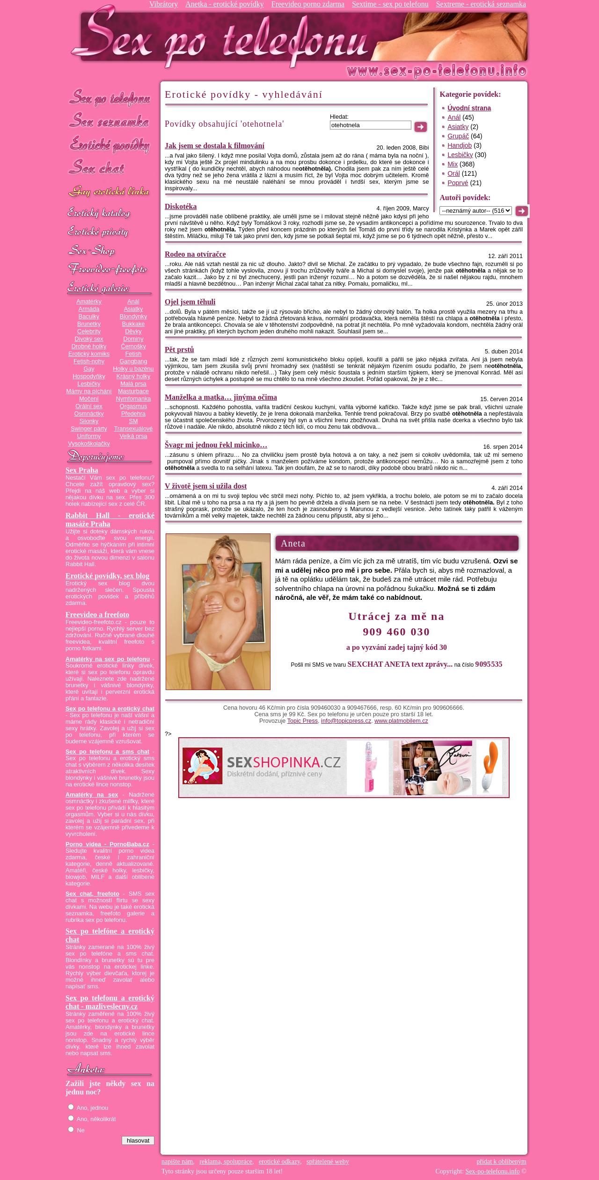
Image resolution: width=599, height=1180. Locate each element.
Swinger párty (89, 428)
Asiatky (133, 309)
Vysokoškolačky (89, 443)
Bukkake (133, 324)
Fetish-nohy (88, 361)
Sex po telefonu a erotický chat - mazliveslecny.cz (110, 1002)
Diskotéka (181, 206)
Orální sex (88, 406)
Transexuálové (133, 428)
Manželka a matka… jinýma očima (221, 397)
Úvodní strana (469, 108)
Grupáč (458, 136)
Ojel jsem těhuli (190, 302)
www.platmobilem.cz (401, 721)
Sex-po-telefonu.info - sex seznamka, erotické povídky (223, 36)
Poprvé (457, 183)
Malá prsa (133, 384)
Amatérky (88, 301)
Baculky (89, 316)
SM (133, 421)
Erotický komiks (89, 354)
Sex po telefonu (110, 97)
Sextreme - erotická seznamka (481, 4)
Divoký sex (88, 339)
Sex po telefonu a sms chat (107, 751)
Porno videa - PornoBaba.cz (107, 844)
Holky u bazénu (133, 369)
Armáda (89, 309)
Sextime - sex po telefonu (390, 4)
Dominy (134, 339)
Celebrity (89, 331)
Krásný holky (133, 376)
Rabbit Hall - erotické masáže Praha (110, 519)
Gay (88, 369)
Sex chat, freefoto (92, 894)
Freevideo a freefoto (97, 615)
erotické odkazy (279, 1161)
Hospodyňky (89, 376)
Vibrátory (163, 4)
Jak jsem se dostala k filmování (214, 146)
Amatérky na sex (92, 794)
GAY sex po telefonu (110, 192)
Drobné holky (89, 346)
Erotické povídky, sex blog (107, 576)
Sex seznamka (110, 121)
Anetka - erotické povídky (224, 4)
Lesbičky (88, 384)
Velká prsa (133, 436)
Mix (452, 164)
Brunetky (89, 324)
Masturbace (133, 391)
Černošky (133, 346)
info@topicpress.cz (346, 721)
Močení (89, 399)
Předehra (133, 413)
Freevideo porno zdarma (307, 4)
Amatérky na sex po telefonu (108, 659)
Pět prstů (179, 349)
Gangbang (133, 361)
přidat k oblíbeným (501, 1161)
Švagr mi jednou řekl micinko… (216, 445)
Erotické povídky (110, 145)
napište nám (177, 1161)
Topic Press (302, 721)
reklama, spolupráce (225, 1161)
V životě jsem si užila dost (206, 486)
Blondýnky (133, 316)
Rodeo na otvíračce (195, 254)
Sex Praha (82, 470)
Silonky (89, 421)
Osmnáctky (88, 413)
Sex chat (110, 168)
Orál (453, 173)
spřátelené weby (328, 1161)
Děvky (133, 331)
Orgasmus (133, 406)
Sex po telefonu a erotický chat (110, 708)
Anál (133, 301)
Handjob (459, 145)
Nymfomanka (133, 399)
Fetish (133, 354)
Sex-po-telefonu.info (493, 1171)
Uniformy (89, 436)
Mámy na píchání (88, 391)
